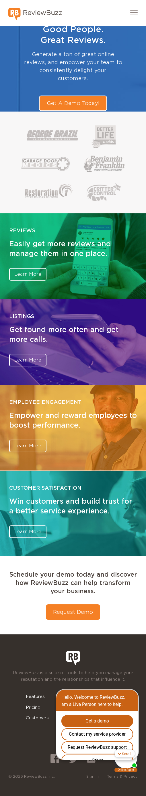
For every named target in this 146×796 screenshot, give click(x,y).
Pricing (33, 707)
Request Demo (73, 612)
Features (35, 696)
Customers (37, 717)
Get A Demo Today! (73, 103)
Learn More (27, 274)
